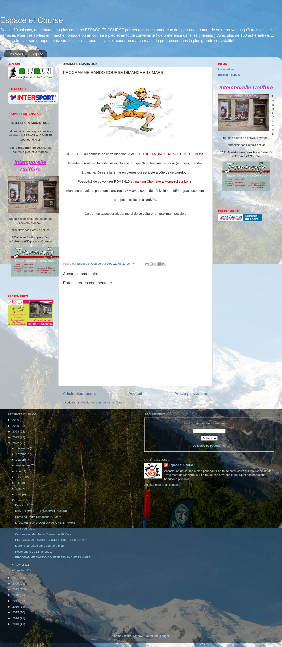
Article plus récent (79, 393)
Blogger (164, 636)
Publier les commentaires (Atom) (102, 402)
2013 (16, 624)
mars (19, 500)
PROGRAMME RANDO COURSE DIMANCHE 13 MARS (52, 557)
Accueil (135, 393)
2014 (16, 618)
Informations (226, 69)
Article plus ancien (191, 393)
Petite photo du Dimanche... (33, 551)
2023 (16, 437)
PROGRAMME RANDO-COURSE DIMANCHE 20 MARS (53, 540)
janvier (21, 570)
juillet (20, 477)
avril (19, 494)
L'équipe (37, 54)
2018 (16, 595)
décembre (23, 448)
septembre (23, 465)
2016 (16, 606)
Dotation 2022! (25, 505)
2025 (16, 425)
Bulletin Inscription (230, 74)
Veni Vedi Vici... (25, 528)
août (19, 471)
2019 (16, 589)
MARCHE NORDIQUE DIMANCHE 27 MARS (45, 522)
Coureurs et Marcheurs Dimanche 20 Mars (43, 534)
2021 (16, 577)
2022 (16, 443)
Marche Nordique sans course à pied (39, 545)
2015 (16, 612)
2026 (16, 420)
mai (19, 488)
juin (18, 482)
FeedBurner (218, 445)
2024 (16, 431)
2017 (16, 601)
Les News (16, 54)
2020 (16, 583)
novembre (23, 454)
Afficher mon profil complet (162, 484)
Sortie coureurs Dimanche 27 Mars (38, 517)
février (20, 564)
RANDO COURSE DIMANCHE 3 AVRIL (41, 511)
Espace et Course (31, 20)
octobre (21, 459)
